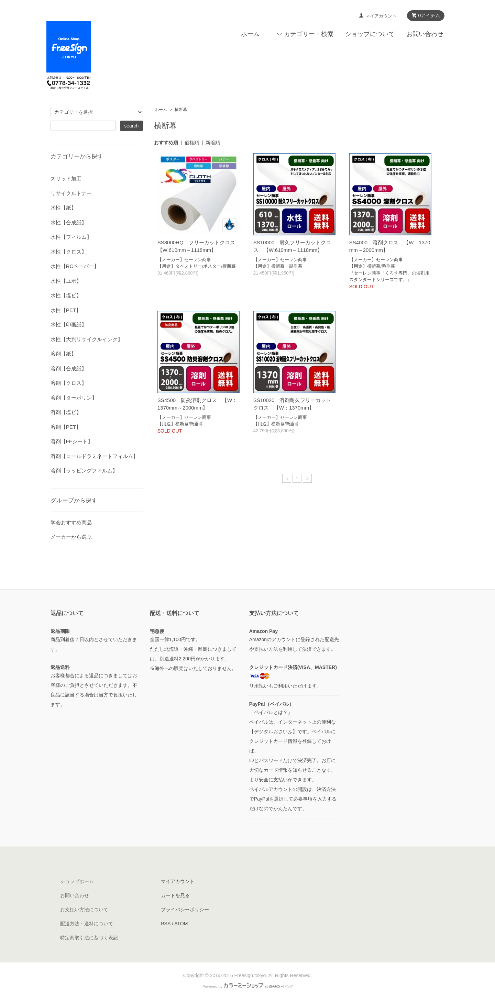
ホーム (250, 34)
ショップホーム (77, 881)
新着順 (213, 142)
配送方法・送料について (86, 923)
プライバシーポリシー (185, 909)
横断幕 (181, 109)
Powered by (247, 986)
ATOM (181, 923)
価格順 (192, 142)
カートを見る (175, 895)
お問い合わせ (424, 34)
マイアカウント (381, 16)
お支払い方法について (84, 909)
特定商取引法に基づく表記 (89, 937)
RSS (166, 923)
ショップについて (370, 34)
